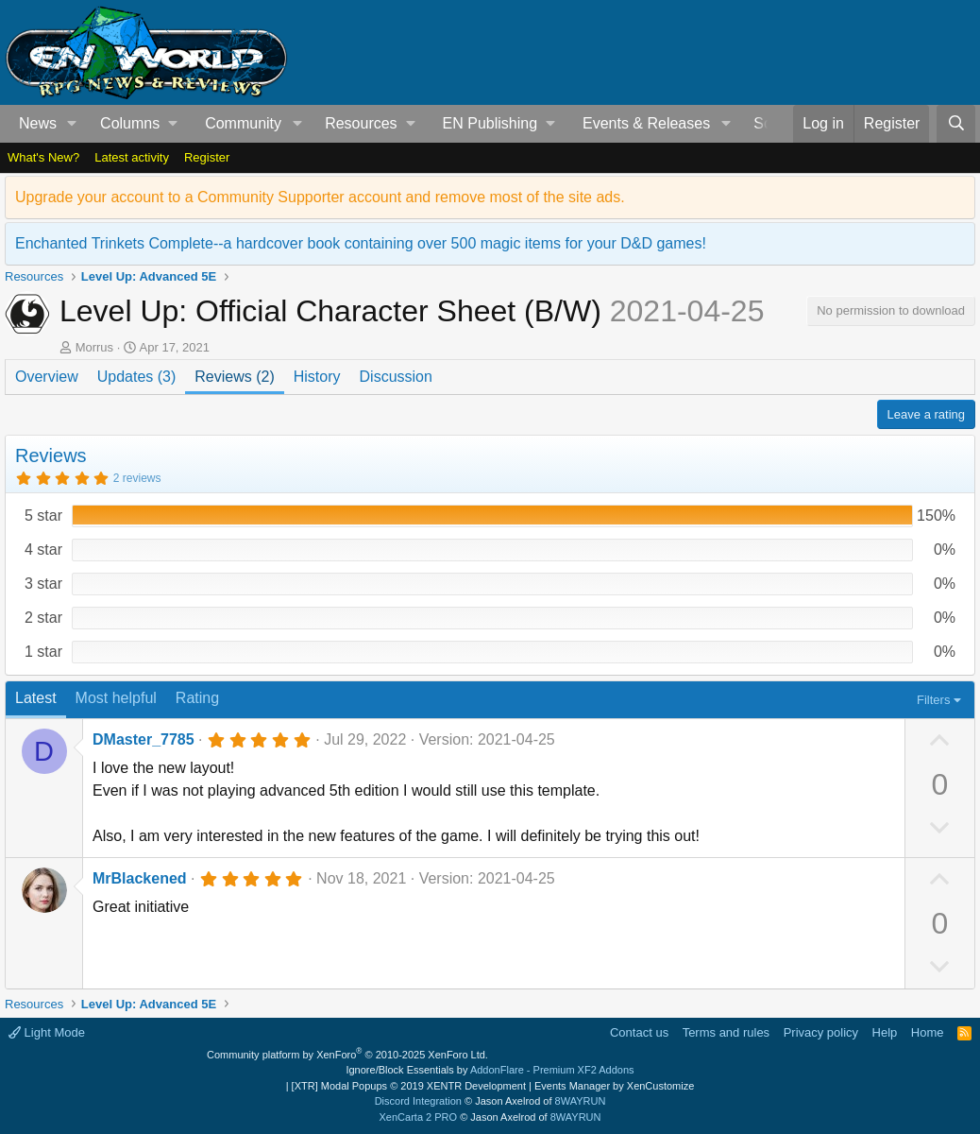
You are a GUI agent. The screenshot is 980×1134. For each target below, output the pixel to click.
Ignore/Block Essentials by (490, 1069)
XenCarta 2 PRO (419, 1117)
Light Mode (46, 1032)
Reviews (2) (234, 377)
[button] (72, 124)
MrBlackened (140, 878)
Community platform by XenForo (347, 1054)
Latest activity (131, 157)
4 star (43, 549)
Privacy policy (821, 1032)
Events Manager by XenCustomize (614, 1085)
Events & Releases (646, 123)
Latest (36, 698)
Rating (197, 698)
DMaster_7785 (143, 739)
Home (927, 1032)
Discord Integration (418, 1101)
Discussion (396, 377)
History (317, 377)
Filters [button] (933, 700)
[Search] (956, 124)
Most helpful (116, 698)
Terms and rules (726, 1032)
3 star (43, 584)
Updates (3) (137, 377)
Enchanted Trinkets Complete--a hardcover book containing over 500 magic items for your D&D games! (360, 243)
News (38, 123)
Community (243, 123)
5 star (43, 515)
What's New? (43, 157)
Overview (46, 377)
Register (206, 157)
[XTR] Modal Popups (409, 1085)
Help (885, 1032)
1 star (43, 652)
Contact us (639, 1032)
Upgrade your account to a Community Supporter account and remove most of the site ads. (320, 197)
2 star (43, 618)
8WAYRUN (580, 1101)
